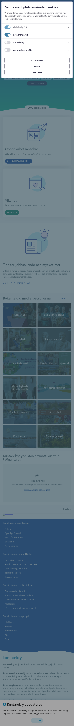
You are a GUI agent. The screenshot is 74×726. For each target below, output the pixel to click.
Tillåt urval (37, 60)
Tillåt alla (37, 72)
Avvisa (37, 66)
